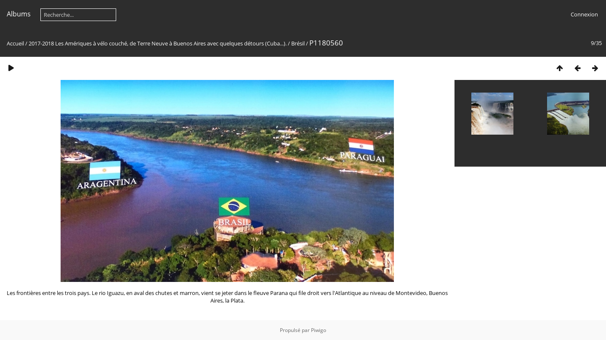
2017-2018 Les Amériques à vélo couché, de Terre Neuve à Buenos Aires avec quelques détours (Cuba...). (158, 43)
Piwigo (318, 330)
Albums (19, 14)
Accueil (15, 43)
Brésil (298, 43)
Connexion (584, 14)
